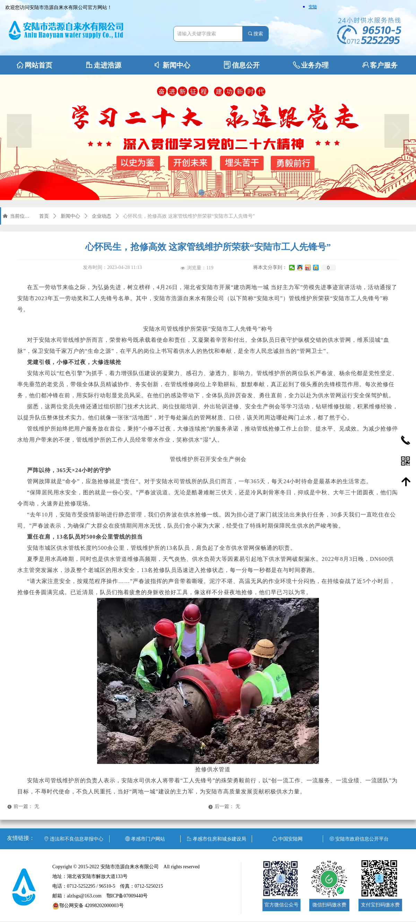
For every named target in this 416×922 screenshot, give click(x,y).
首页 (44, 216)
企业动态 (101, 216)
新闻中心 (70, 216)
